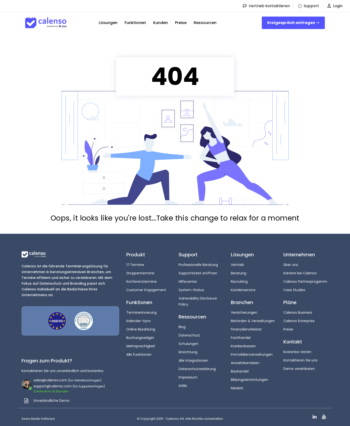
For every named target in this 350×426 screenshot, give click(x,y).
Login (335, 6)
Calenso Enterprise (299, 319)
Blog (182, 325)
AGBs (183, 382)
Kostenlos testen (297, 350)
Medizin (237, 385)
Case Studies (294, 289)
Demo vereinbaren (299, 366)
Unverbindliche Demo (52, 400)
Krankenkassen (243, 344)
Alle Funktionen (139, 352)
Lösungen (108, 22)
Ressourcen (205, 22)
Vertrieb (237, 264)
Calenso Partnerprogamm (305, 281)
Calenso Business (297, 311)
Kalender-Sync (138, 319)
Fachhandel (241, 336)
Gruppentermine (140, 272)
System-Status (191, 289)
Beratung (238, 272)
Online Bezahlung (140, 327)
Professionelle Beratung (198, 264)
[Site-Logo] (45, 22)
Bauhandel (240, 368)
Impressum (188, 374)
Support (308, 6)
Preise (181, 22)
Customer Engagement (146, 289)
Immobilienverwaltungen (252, 352)
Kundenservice (243, 289)
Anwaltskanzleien (245, 360)
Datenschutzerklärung (197, 366)
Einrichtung (188, 350)
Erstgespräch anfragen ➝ (293, 22)
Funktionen (135, 22)
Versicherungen (244, 311)
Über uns (290, 264)
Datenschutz (189, 333)
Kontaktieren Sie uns (300, 358)
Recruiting (239, 281)
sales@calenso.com (50, 380)
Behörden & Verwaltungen (253, 319)
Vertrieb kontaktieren (266, 6)
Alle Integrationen (193, 358)
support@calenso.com (53, 386)
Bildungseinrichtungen (249, 376)
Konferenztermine (141, 281)
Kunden (160, 22)
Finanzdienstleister (246, 327)
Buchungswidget (140, 336)
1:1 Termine (135, 264)
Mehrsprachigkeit (140, 344)
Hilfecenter (188, 281)
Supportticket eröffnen (198, 272)
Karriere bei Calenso (300, 272)
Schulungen (188, 341)
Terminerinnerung (141, 311)
